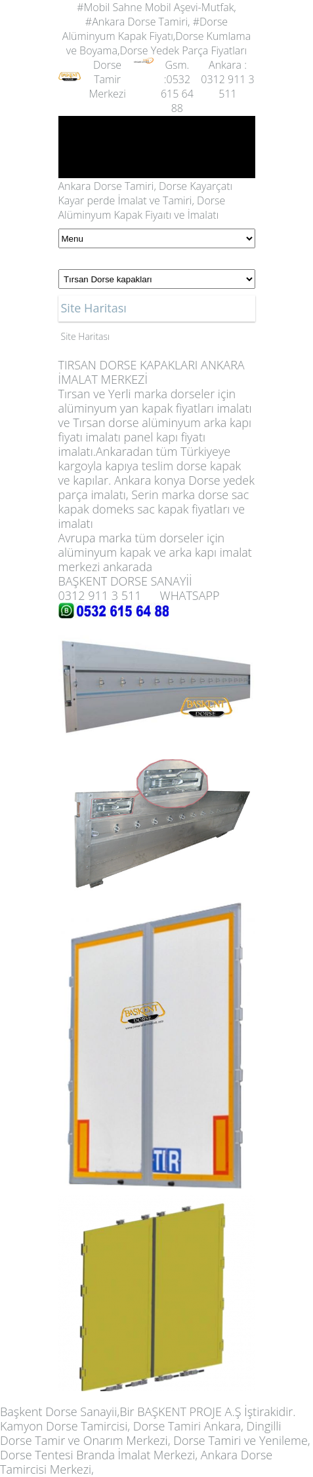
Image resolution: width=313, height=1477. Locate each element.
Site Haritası (85, 336)
